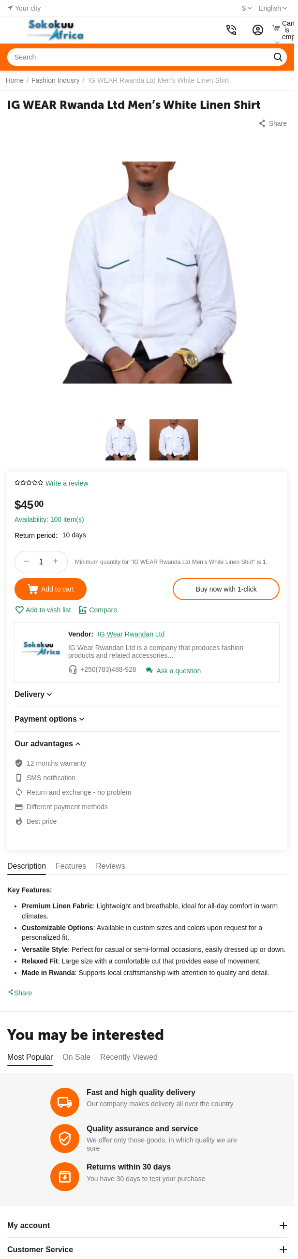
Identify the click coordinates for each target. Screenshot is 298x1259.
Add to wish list (43, 610)
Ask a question (173, 671)
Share (19, 993)
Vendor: (80, 634)
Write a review (66, 483)
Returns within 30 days (129, 1167)
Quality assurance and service (142, 1129)
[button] (272, 123)
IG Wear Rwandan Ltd (131, 634)
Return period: (36, 535)
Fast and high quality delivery (141, 1092)
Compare (97, 610)
